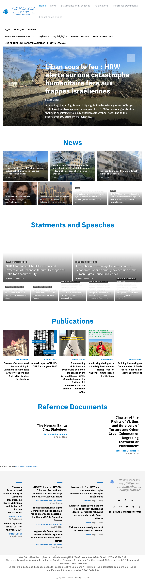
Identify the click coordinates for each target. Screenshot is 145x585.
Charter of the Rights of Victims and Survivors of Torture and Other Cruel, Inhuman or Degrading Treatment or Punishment (124, 432)
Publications (22, 360)
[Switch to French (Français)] (32, 466)
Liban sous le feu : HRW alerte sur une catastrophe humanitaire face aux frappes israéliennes (87, 79)
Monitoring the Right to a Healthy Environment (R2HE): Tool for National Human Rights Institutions (101, 370)
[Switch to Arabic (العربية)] (20, 466)
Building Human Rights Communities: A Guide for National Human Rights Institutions (130, 368)
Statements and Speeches (16, 262)
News (7, 193)
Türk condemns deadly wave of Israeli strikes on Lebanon (86, 529)
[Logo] (20, 11)
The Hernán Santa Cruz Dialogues (52, 427)
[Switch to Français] (19, 29)
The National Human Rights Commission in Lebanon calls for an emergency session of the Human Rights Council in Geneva (46, 514)
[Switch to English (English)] (86, 577)
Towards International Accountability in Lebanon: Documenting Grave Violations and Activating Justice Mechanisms (16, 371)
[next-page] (131, 58)
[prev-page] (14, 58)
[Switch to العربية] (7, 29)
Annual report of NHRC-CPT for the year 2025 (44, 365)
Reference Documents (55, 434)
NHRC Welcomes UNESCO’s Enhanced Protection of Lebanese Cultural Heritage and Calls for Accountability (46, 491)
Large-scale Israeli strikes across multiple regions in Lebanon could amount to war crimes (45, 536)
